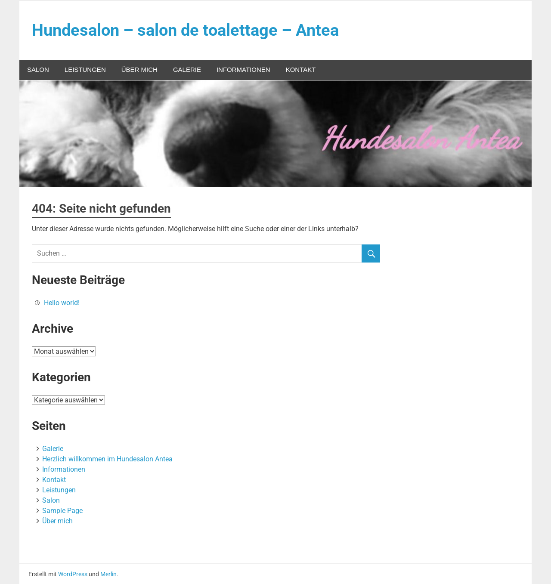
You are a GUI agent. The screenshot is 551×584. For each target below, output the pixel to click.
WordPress (72, 574)
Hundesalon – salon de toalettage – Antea (185, 30)
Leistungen (85, 69)
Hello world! (62, 303)
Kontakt (301, 69)
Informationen (243, 69)
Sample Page (62, 511)
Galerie (187, 69)
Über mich (139, 69)
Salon (38, 69)
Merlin (108, 574)
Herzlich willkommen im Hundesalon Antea (107, 459)
